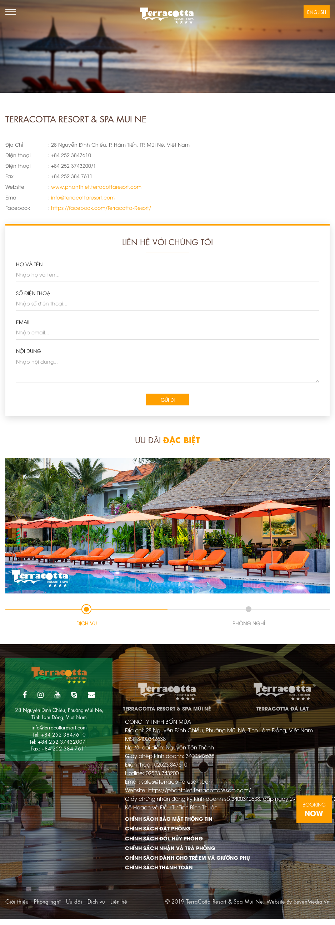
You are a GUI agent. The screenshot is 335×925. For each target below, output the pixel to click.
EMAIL (23, 321)
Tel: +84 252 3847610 (59, 734)
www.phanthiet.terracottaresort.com (96, 186)
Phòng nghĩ (47, 906)
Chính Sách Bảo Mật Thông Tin (172, 821)
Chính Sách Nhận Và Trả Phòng (173, 852)
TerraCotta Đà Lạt (282, 693)
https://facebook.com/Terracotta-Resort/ (101, 207)
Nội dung (28, 350)
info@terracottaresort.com (83, 197)
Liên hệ (118, 906)
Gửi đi (167, 399)
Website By (277, 906)
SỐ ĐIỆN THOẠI (33, 292)
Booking (314, 809)
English (316, 12)
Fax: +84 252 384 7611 (59, 748)
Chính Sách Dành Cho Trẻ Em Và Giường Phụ (183, 862)
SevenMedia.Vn (311, 906)
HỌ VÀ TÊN (29, 264)
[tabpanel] (167, 526)
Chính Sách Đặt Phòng (160, 831)
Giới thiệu (17, 906)
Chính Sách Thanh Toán (161, 873)
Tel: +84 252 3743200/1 (59, 741)
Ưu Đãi (167, 440)
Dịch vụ (96, 906)
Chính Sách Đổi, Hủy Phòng (167, 842)
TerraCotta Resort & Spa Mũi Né (167, 693)
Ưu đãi (74, 906)
